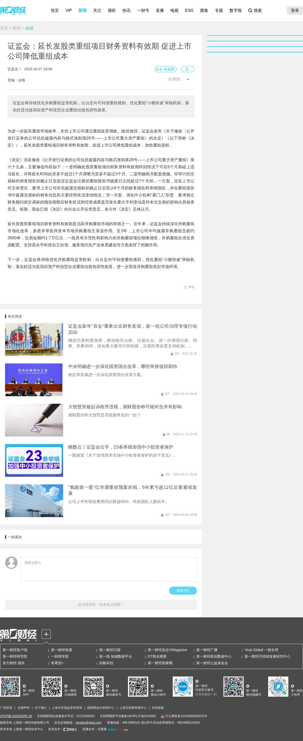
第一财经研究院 (15, 656)
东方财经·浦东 (14, 663)
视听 (112, 10)
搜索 (258, 10)
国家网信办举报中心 (100, 708)
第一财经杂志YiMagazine (167, 650)
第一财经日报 (109, 650)
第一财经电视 (61, 650)
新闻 (83, 10)
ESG (189, 10)
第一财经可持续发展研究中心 (267, 656)
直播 (160, 10)
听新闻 (169, 69)
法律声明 (23, 708)
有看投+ (57, 663)
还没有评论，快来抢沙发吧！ (101, 604)
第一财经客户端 (15, 650)
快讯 (126, 10)
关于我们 (41, 708)
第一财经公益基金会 (212, 663)
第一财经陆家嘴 (160, 663)
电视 (174, 10)
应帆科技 (106, 663)
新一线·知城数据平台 (115, 656)
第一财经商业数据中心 (214, 656)
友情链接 (158, 708)
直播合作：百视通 (94, 729)
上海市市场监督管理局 (67, 708)
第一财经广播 (206, 650)
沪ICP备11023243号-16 (16, 716)
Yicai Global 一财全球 (261, 650)
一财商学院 (60, 656)
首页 (55, 10)
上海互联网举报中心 (133, 708)
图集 (204, 10)
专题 (219, 10)
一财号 (143, 10)
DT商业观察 (157, 656)
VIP (68, 10)
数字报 (236, 10)
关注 (97, 10)
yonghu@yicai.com (88, 722)
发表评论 (183, 590)
